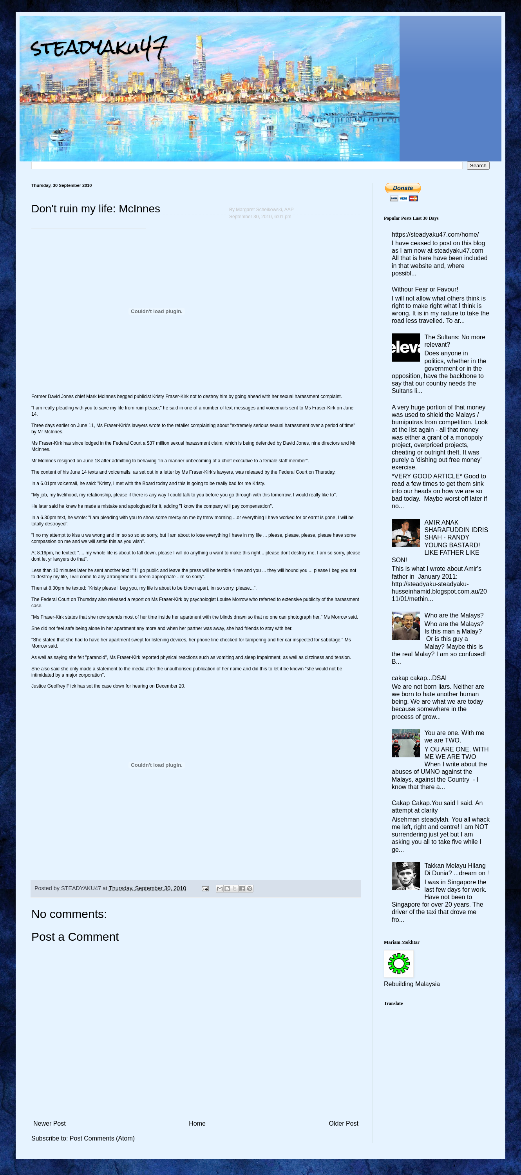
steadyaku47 (99, 47)
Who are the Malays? (453, 615)
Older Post (343, 1123)
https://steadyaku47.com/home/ (435, 234)
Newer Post (49, 1123)
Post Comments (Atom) (102, 1138)
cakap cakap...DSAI (419, 678)
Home (197, 1123)
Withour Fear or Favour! (425, 289)
